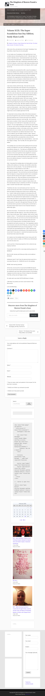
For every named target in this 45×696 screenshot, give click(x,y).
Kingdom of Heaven (13, 43)
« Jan (21, 520)
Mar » (24, 520)
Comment (10, 348)
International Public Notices (13, 13)
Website (9, 376)
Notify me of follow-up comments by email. (18, 387)
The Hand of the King (18, 45)
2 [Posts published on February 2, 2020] (30, 507)
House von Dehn (20, 40)
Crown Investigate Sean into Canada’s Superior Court (19, 9)
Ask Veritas (29, 404)
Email (8, 371)
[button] (8, 290)
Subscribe (33, 315)
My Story (23, 13)
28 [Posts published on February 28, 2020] (25, 516)
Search (14, 401)
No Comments (30, 40)
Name (9, 365)
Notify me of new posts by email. (16, 390)
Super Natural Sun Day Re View (25, 43)
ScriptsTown (27, 694)
